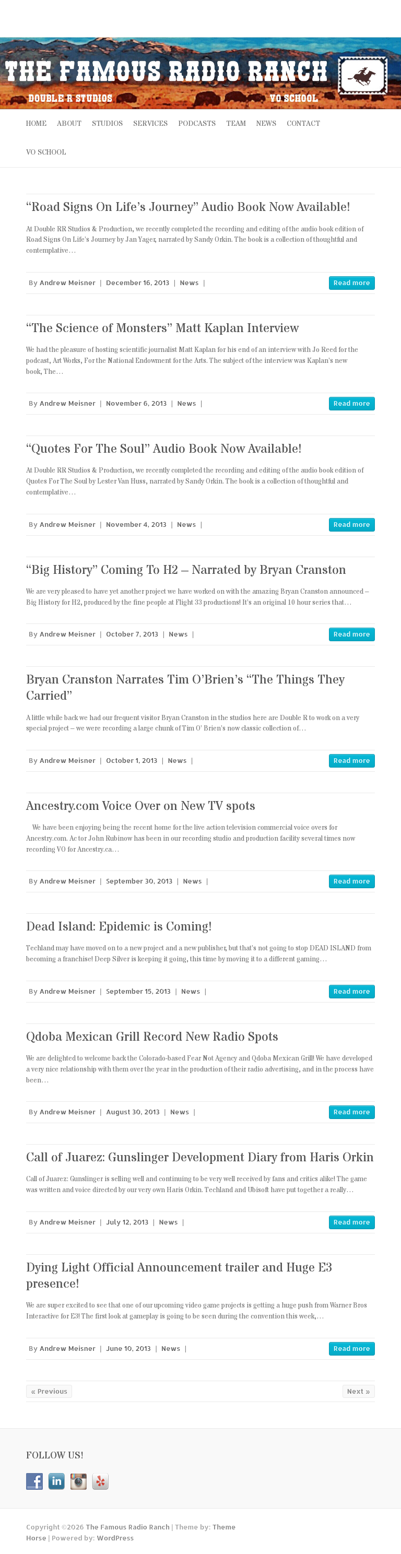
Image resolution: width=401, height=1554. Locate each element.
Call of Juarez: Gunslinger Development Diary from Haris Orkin (200, 1158)
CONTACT (303, 124)
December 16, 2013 (137, 282)
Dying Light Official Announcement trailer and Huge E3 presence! (179, 1276)
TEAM (236, 124)
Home (36, 124)
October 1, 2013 (131, 760)
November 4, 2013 (136, 524)
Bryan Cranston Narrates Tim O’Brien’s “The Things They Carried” (185, 688)
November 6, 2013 (136, 403)
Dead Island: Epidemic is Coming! (119, 927)
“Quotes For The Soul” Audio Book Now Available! (164, 449)
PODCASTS (197, 124)
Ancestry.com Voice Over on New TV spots (140, 806)
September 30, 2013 (139, 881)
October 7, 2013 (132, 634)
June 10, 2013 (128, 1348)
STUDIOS (107, 124)
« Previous (49, 1391)
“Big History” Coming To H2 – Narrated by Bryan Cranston (186, 570)
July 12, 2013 (127, 1222)
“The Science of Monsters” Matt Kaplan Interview (162, 328)
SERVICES (150, 124)
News (189, 282)
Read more (352, 282)
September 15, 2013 (138, 991)
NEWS (266, 124)
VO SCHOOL (46, 152)
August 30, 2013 (133, 1112)
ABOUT (69, 124)
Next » (358, 1391)
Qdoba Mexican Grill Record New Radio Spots (152, 1037)
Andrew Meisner (68, 282)
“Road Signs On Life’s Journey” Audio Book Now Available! (188, 207)
